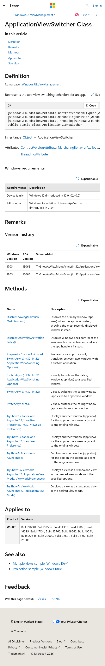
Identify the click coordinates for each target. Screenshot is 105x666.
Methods (14, 52)
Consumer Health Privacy (41, 647)
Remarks (13, 47)
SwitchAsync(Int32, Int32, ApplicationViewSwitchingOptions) (23, 379)
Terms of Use (73, 647)
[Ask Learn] (77, 15)
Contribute (77, 641)
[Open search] (87, 5)
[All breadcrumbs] (8, 15)
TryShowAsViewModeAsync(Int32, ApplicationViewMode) (25, 490)
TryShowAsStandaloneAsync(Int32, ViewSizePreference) (21, 441)
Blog (59, 641)
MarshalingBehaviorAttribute (78, 147)
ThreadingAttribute (34, 154)
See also (13, 63)
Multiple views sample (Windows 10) (39, 563)
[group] (52, 119)
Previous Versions (41, 641)
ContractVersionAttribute (38, 147)
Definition (14, 42)
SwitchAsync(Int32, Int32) (23, 391)
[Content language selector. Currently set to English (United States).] (27, 621)
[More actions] (96, 15)
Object (27, 137)
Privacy (12, 647)
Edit (95, 94)
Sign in (97, 5)
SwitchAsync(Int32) (19, 404)
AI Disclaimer (16, 641)
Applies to (14, 58)
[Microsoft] (52, 5)
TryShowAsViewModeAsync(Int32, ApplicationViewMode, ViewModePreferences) (26, 474)
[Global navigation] (4, 5)
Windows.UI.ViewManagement (33, 15)
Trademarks (15, 653)
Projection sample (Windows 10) (36, 568)
